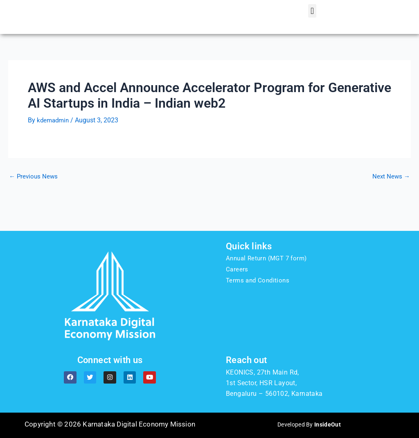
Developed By (309, 424)
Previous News (34, 199)
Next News (390, 199)
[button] (312, 22)
